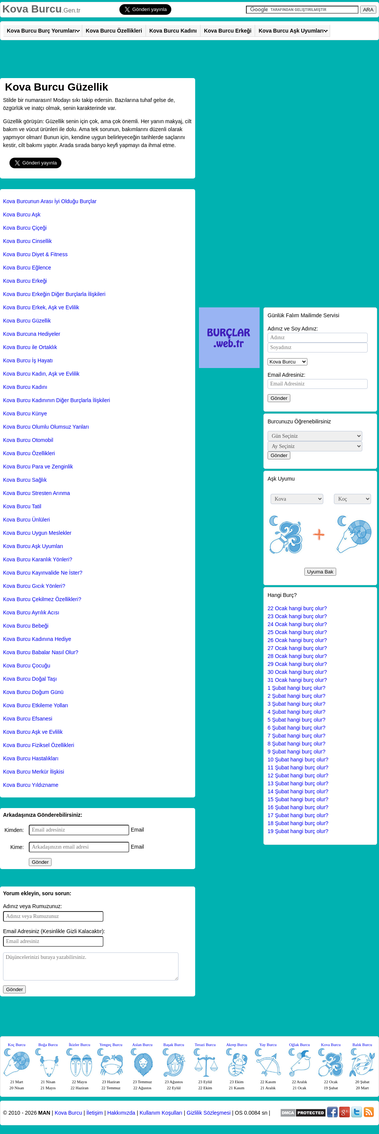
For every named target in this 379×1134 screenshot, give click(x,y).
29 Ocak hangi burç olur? (297, 664)
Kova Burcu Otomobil (28, 440)
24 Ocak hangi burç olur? (297, 624)
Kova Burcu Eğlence (27, 268)
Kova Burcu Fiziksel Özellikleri (38, 745)
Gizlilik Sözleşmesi (209, 1113)
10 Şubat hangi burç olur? (298, 760)
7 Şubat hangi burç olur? (297, 736)
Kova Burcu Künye (25, 413)
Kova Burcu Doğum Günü (33, 692)
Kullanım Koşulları (160, 1113)
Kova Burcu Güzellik (27, 321)
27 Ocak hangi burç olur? (297, 648)
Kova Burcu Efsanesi (27, 719)
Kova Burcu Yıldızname (30, 785)
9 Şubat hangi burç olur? (297, 752)
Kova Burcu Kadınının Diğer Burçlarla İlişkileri (56, 400)
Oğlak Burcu (299, 1045)
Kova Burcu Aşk (22, 214)
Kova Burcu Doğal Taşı (30, 679)
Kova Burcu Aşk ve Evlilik (33, 732)
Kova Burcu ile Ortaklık (30, 347)
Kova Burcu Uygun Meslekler (37, 533)
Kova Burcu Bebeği (26, 626)
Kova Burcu (32, 9)
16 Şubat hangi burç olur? (298, 807)
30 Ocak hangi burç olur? (297, 672)
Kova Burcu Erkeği (227, 31)
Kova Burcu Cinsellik (27, 241)
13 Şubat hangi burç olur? (298, 783)
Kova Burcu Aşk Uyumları (290, 31)
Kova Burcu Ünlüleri (26, 520)
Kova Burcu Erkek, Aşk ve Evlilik (41, 307)
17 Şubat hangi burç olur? (298, 815)
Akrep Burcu (236, 1045)
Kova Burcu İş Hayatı (28, 360)
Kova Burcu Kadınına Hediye (37, 639)
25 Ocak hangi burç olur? (297, 632)
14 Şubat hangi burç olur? (298, 791)
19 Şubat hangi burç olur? (298, 831)
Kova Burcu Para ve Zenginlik (38, 467)
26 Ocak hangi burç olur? (297, 640)
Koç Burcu (16, 1045)
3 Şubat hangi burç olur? (297, 704)
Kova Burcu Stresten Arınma (36, 493)
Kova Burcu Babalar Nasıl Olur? (40, 652)
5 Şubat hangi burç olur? (297, 720)
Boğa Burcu (48, 1045)
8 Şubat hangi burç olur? (297, 744)
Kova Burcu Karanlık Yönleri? (37, 559)
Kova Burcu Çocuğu (26, 666)
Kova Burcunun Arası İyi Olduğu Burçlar (50, 201)
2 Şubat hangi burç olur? (297, 696)
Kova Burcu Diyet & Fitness (35, 254)
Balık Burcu (362, 1045)
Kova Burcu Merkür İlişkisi (33, 772)
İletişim (94, 1113)
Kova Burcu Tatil (22, 506)
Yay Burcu (268, 1045)
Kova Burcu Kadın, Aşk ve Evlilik (41, 374)
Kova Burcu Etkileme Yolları (35, 705)
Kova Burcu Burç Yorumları (41, 31)
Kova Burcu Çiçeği (25, 228)
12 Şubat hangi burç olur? (298, 775)
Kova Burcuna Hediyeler (31, 334)
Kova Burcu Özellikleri (114, 31)
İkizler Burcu (80, 1045)
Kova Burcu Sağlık (25, 480)
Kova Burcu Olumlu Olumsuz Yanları (46, 427)
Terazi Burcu (205, 1045)
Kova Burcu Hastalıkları (30, 758)
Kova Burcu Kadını (173, 31)
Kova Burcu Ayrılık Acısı (31, 612)
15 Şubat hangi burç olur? (298, 799)
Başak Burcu (173, 1045)
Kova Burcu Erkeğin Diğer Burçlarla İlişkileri (54, 294)
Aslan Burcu (142, 1045)
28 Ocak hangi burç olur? (297, 656)
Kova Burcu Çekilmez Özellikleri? (42, 599)
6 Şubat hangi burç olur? (297, 728)
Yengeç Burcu (111, 1045)
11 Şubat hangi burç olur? (298, 767)
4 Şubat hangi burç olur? (297, 712)
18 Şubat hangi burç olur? (298, 823)
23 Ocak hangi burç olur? (297, 616)
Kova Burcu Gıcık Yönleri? (34, 586)
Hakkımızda (121, 1113)
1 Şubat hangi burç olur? (297, 688)
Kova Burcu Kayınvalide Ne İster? (42, 573)
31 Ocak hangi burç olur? (297, 680)
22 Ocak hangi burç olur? (297, 608)
